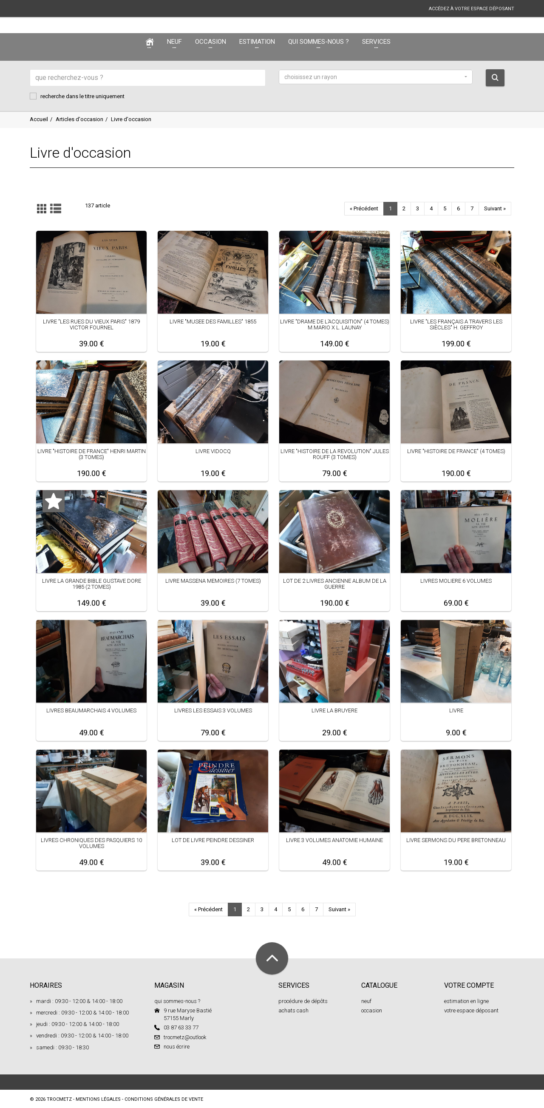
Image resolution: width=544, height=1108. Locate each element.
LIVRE (456, 710)
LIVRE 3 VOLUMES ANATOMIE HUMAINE (334, 840)
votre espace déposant (471, 1010)
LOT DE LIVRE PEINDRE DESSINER (213, 840)
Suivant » (495, 208)
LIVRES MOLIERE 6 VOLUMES (456, 581)
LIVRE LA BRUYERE (334, 710)
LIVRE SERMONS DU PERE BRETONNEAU (456, 840)
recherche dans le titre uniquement (77, 96)
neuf (366, 1001)
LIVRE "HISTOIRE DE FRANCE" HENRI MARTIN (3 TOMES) (91, 454)
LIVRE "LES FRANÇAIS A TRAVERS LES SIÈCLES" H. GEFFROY (456, 324)
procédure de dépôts (303, 1001)
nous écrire (177, 1046)
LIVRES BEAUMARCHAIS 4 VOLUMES (91, 710)
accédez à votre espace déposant (471, 8)
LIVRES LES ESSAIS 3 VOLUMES (213, 710)
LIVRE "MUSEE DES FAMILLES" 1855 (213, 321)
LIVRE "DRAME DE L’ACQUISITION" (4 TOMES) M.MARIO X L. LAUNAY (334, 324)
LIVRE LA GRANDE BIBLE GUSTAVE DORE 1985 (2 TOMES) (91, 584)
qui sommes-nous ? (177, 1001)
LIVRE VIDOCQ (213, 451)
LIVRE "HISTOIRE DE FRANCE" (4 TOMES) (456, 451)
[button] (376, 77)
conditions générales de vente (164, 1099)
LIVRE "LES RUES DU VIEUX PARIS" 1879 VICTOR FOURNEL (91, 324)
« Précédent (364, 208)
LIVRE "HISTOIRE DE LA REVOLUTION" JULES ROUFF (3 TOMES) (334, 454)
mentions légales (98, 1099)
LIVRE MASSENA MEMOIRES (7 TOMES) (213, 581)
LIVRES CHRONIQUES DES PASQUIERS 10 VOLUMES (91, 843)
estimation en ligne (466, 1001)
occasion (371, 1010)
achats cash (293, 1010)
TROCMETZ (59, 1099)
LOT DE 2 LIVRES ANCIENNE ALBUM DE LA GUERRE (334, 584)
